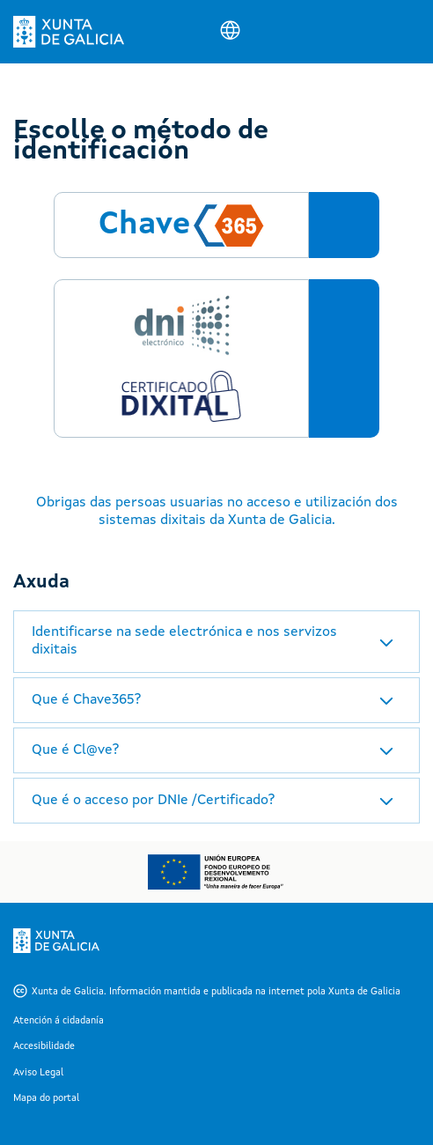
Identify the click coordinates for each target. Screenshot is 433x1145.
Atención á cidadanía (58, 1021)
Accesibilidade (44, 1047)
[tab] (216, 641)
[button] (216, 641)
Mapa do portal (46, 1099)
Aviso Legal (38, 1073)
